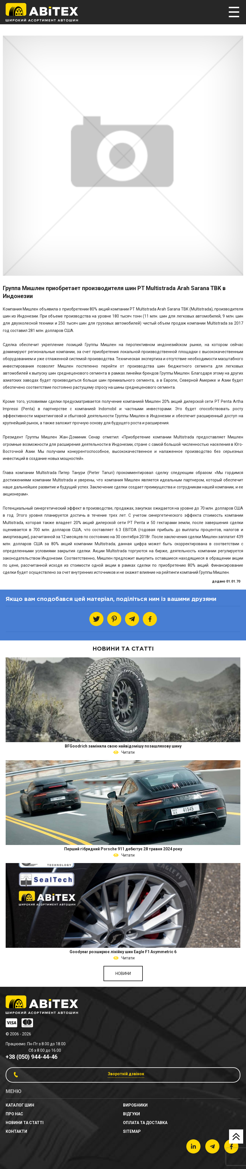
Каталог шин (20, 1105)
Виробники (135, 1105)
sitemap (132, 1131)
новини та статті (25, 1122)
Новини (123, 973)
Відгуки (131, 1114)
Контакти (16, 1131)
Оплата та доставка (145, 1122)
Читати (127, 752)
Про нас (14, 1114)
